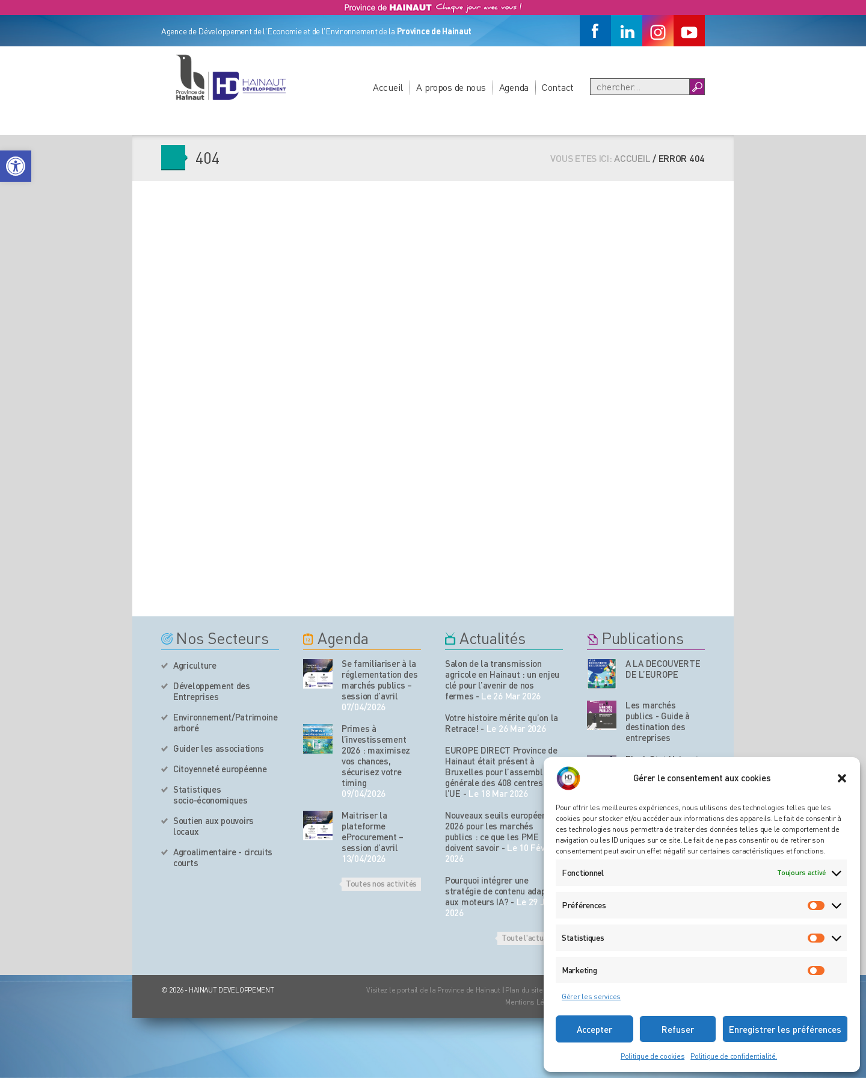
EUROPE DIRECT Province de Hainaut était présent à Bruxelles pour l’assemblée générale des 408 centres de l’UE (501, 771)
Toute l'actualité (530, 937)
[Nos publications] (601, 674)
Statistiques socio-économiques (210, 794)
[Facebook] (595, 30)
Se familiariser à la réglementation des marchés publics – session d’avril (380, 679)
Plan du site (524, 989)
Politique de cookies (652, 1056)
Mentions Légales (534, 1001)
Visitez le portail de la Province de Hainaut (433, 989)
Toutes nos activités (381, 883)
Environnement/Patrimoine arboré (225, 722)
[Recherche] (640, 86)
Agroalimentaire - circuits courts (222, 857)
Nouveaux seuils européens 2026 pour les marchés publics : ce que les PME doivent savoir (498, 831)
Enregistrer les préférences (785, 1029)
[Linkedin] (626, 30)
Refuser (678, 1029)
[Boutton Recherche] (696, 86)
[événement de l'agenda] (318, 674)
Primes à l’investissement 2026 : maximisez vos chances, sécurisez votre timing (376, 755)
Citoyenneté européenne (219, 769)
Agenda (514, 87)
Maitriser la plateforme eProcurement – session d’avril (373, 831)
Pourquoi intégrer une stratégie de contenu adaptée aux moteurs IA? (502, 891)
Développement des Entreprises (211, 691)
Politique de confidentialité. (733, 1056)
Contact (558, 87)
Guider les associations (218, 748)
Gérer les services (591, 996)
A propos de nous (451, 87)
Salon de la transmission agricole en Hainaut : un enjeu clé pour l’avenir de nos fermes (502, 679)
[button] (15, 166)
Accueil (388, 87)
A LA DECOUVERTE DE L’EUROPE (663, 668)
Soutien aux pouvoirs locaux (213, 825)
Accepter (594, 1029)
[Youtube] (689, 30)
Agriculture (194, 665)
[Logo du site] (230, 77)
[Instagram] (658, 30)
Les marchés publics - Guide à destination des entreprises (657, 721)
